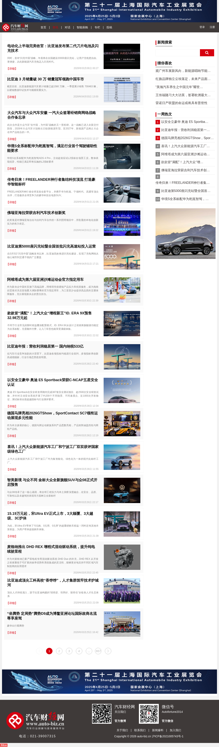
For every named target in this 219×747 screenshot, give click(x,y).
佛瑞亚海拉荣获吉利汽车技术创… (185, 170)
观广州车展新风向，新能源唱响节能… (183, 70)
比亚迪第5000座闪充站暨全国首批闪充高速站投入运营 (51, 246)
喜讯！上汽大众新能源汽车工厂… (185, 146)
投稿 (109, 27)
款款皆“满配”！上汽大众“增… (182, 162)
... (89, 651)
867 (98, 651)
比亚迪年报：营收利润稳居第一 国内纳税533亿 (45, 346)
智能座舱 (82, 27)
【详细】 (12, 68)
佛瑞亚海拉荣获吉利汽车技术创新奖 (36, 213)
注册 (212, 27)
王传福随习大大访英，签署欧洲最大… (183, 95)
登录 (202, 27)
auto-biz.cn (144, 736)
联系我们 (140, 730)
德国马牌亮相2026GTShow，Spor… (187, 138)
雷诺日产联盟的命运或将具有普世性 (181, 103)
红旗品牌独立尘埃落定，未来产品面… (183, 79)
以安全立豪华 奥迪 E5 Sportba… (184, 121)
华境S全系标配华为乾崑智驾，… (185, 199)
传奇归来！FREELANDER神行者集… (183, 182)
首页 (43, 27)
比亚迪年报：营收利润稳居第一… (185, 130)
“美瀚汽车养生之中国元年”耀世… (179, 87)
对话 (67, 27)
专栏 (97, 27)
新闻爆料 (157, 730)
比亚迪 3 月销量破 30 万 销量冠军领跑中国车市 (45, 79)
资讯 (55, 27)
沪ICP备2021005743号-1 (168, 736)
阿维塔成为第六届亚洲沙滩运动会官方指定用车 (45, 280)
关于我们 (122, 730)
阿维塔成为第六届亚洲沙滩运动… (185, 154)
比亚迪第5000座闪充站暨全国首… (186, 191)
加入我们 (175, 730)
